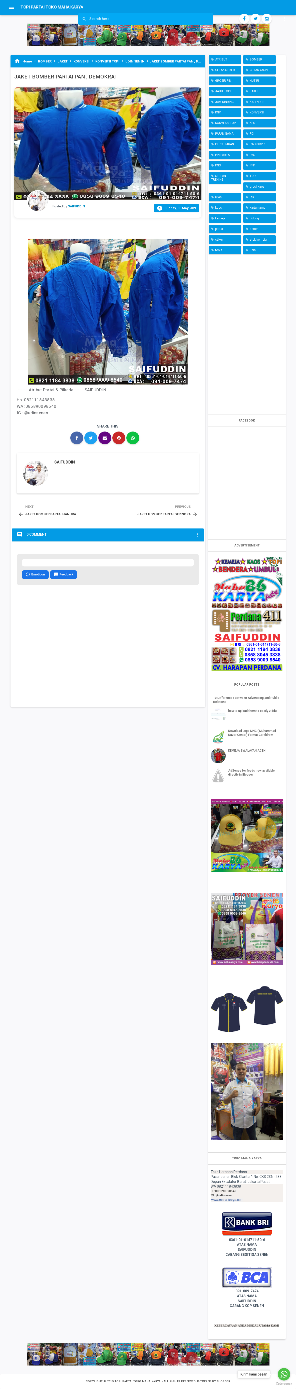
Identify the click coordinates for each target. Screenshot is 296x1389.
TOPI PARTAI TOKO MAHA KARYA (138, 1381)
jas (252, 197)
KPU (252, 123)
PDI (252, 133)
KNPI (218, 112)
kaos (218, 207)
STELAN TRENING (218, 177)
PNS (218, 165)
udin (253, 250)
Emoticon (35, 574)
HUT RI (254, 80)
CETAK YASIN (259, 70)
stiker (219, 239)
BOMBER (256, 59)
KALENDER (257, 102)
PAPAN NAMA (224, 133)
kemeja (220, 218)
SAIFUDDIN (64, 462)
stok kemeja (258, 239)
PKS (252, 155)
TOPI (253, 176)
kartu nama (257, 207)
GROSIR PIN (223, 80)
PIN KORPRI (257, 144)
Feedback (63, 574)
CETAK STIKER (225, 70)
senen (254, 229)
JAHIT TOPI (223, 91)
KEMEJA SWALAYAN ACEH (246, 750)
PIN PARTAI (222, 155)
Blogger (223, 1381)
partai (219, 229)
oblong (254, 218)
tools (218, 250)
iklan (218, 197)
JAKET (254, 91)
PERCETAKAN (224, 144)
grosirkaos (257, 186)
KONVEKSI (257, 112)
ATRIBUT (221, 59)
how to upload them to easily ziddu (252, 711)
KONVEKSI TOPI (225, 123)
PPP (252, 165)
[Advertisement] (247, 333)
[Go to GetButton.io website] (284, 1384)
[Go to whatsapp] (284, 1374)
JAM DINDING (224, 102)
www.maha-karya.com (227, 1200)
